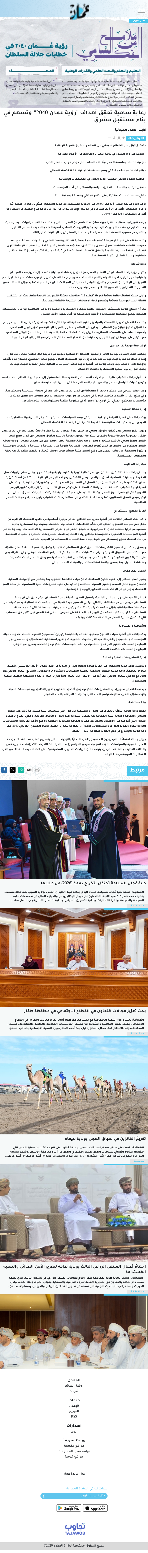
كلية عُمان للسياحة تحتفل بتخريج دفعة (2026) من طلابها (93, 884)
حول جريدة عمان (74, 1474)
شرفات (74, 1391)
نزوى (74, 1431)
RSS (74, 1417)
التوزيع (74, 1411)
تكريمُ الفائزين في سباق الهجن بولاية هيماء (105, 1139)
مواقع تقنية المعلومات (74, 1451)
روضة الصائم (74, 1386)
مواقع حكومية (74, 1446)
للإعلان (74, 1406)
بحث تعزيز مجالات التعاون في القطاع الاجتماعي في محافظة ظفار (85, 1011)
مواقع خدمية (74, 1457)
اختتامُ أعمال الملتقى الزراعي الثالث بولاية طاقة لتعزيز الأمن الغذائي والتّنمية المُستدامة (74, 1270)
